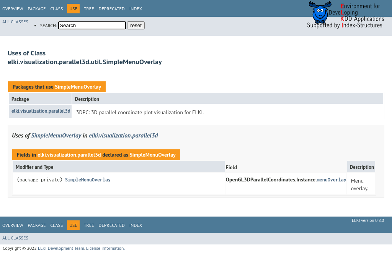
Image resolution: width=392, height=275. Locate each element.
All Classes (15, 21)
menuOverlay (331, 180)
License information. (105, 248)
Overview (12, 8)
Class (56, 8)
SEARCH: (48, 25)
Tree (89, 8)
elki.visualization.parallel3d (40, 111)
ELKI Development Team (61, 248)
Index (135, 8)
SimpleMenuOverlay (78, 86)
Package (37, 8)
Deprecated (112, 8)
